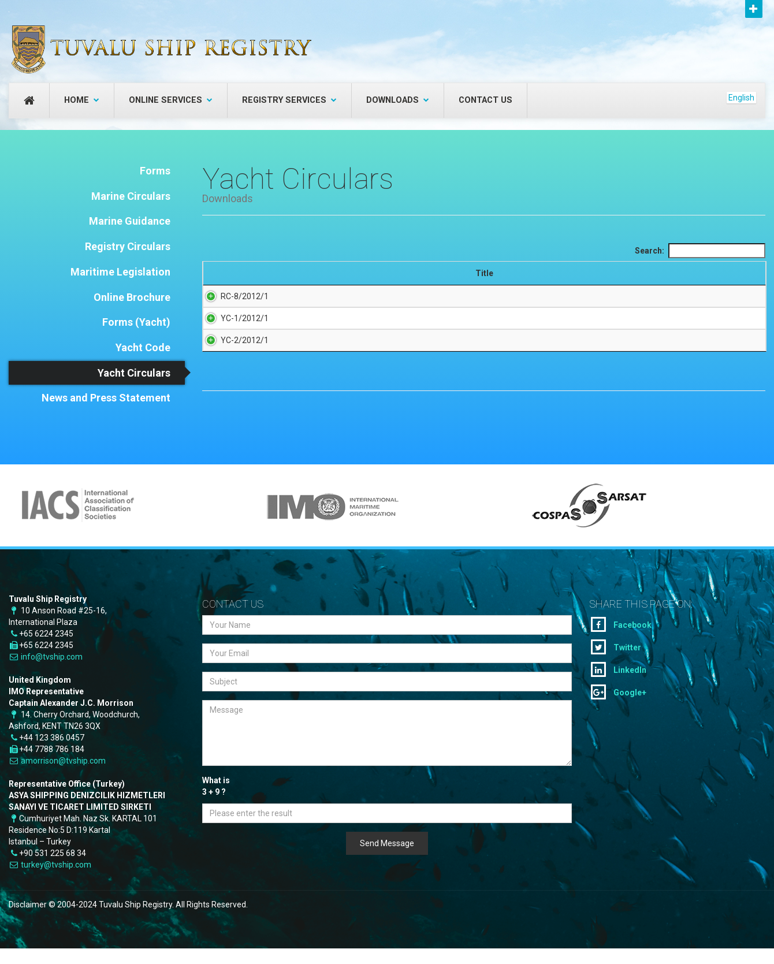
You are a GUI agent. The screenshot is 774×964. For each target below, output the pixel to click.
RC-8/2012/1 (233, 307)
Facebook (621, 642)
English (741, 97)
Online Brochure (132, 297)
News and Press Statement (106, 398)
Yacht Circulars (134, 373)
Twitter (616, 664)
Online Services (171, 100)
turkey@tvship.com (56, 882)
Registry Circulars (127, 246)
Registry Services (289, 100)
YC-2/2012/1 (233, 365)
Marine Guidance (129, 221)
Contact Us (485, 100)
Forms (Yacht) (136, 322)
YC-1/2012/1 (233, 332)
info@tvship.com (52, 674)
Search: (700, 250)
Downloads (397, 100)
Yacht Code (143, 347)
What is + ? (216, 805)
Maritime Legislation (120, 272)
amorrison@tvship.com (63, 778)
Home (81, 100)
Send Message (387, 861)
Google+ (618, 709)
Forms (155, 171)
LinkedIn (618, 687)
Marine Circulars (130, 196)
